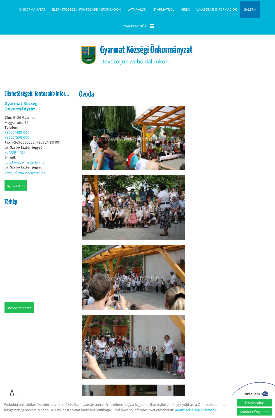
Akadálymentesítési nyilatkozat (212, 390)
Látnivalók (136, 9)
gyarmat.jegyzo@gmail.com (26, 155)
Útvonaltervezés (19, 291)
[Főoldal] (83, 37)
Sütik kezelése (172, 390)
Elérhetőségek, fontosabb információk (86, 9)
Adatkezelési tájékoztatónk (195, 410)
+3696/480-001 (17, 115)
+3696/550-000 (17, 120)
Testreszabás (254, 402)
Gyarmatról (163, 9)
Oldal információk (74, 390)
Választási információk (216, 9)
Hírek (185, 9)
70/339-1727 (15, 135)
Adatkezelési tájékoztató (112, 390)
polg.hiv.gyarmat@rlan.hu (25, 145)
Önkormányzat (32, 9)
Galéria (250, 9)
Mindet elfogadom (254, 411)
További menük (137, 26)
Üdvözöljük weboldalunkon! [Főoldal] (147, 37)
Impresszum (145, 390)
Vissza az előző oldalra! (107, 368)
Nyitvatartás (16, 169)
